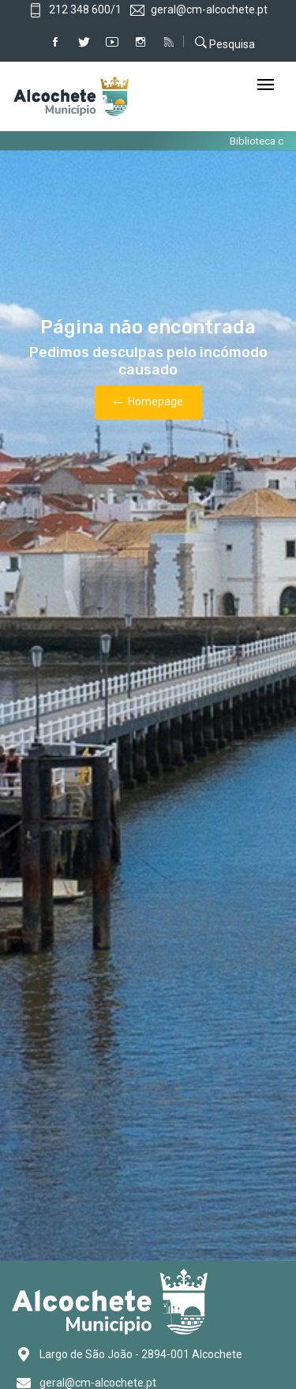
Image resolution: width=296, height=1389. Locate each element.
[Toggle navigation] (265, 85)
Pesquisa (225, 42)
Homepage (148, 402)
